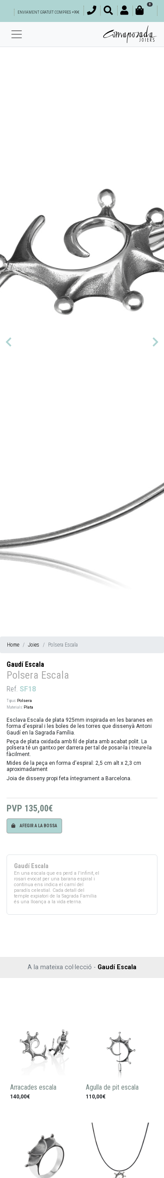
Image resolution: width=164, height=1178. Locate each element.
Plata (28, 707)
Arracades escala (33, 1087)
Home (13, 645)
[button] (8, 342)
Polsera (24, 700)
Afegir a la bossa (34, 825)
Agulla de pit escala (112, 1087)
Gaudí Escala (25, 664)
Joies (33, 645)
